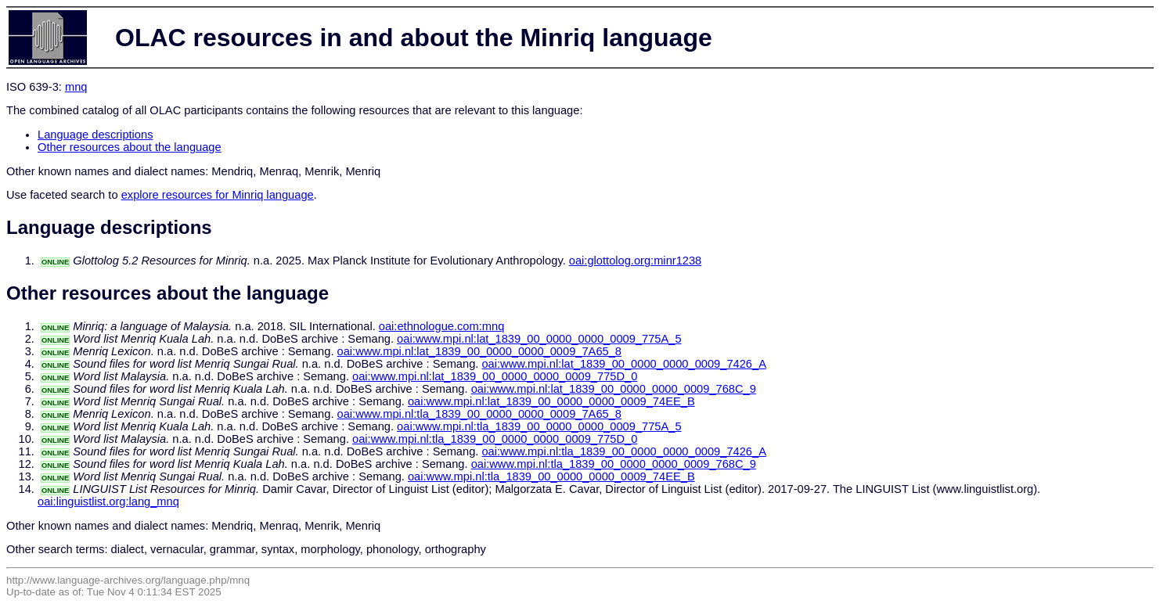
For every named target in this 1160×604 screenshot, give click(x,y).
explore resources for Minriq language (217, 195)
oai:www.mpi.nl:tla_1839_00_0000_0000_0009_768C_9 (613, 464)
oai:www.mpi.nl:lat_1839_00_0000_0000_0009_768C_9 (613, 389)
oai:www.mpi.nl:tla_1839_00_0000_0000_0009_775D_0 (494, 439)
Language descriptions (95, 134)
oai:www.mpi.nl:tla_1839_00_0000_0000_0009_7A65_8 (479, 414)
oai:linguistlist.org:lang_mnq (108, 501)
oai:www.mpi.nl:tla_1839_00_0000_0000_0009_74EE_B (551, 476)
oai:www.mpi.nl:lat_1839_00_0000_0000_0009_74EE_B (551, 401)
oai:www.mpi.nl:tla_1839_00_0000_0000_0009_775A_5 (539, 426)
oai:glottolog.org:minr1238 (635, 260)
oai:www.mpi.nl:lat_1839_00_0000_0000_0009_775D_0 (494, 376)
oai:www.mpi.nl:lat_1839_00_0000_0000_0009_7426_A (623, 364)
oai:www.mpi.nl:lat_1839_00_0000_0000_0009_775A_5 (539, 339)
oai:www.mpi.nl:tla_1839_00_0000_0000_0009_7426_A (623, 451)
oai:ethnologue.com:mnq (442, 326)
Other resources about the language (130, 147)
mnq (76, 87)
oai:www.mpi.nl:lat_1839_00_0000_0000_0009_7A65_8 (479, 351)
